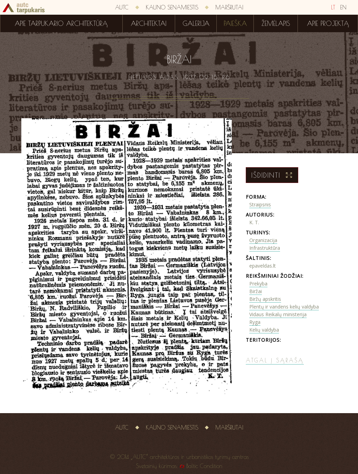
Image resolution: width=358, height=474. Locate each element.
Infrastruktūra (264, 248)
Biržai (255, 291)
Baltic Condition (204, 466)
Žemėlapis (276, 23)
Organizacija (263, 240)
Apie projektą (328, 23)
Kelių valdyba (264, 329)
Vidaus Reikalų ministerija (278, 314)
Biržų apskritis (265, 299)
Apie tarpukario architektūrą (61, 23)
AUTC (122, 7)
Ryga (254, 322)
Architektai (148, 23)
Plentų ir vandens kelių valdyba (284, 306)
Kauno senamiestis (172, 7)
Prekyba (258, 283)
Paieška (235, 23)
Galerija (195, 23)
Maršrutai (229, 7)
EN (343, 7)
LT (333, 7)
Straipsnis (260, 204)
